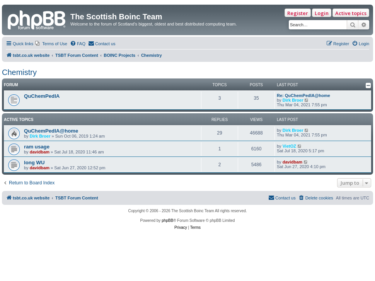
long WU (34, 162)
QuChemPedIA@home (51, 131)
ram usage (36, 147)
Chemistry (19, 72)
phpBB (167, 220)
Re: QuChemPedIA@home (303, 95)
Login (322, 13)
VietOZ (289, 146)
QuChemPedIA (42, 96)
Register (297, 13)
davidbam (39, 152)
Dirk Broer (293, 100)
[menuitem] (51, 43)
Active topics (350, 13)
